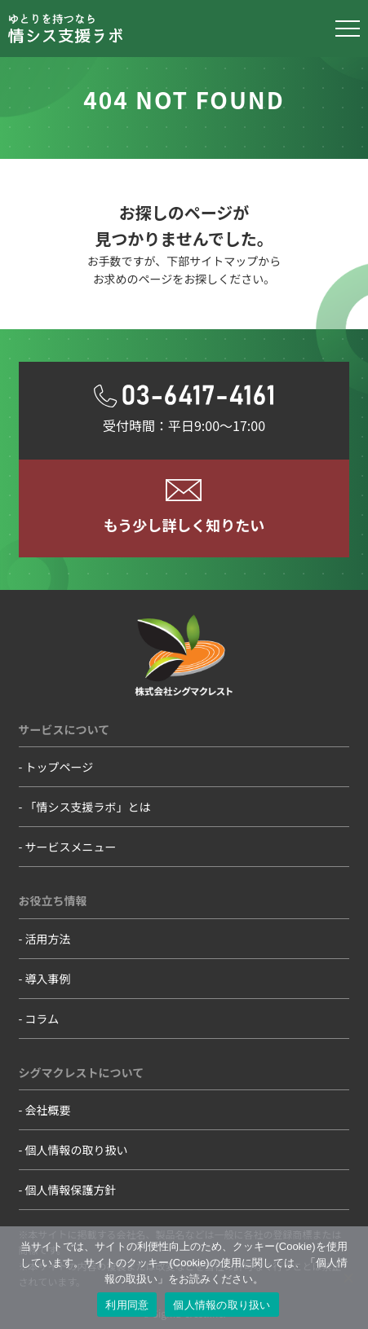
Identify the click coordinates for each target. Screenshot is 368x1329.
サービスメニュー (71, 846)
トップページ (59, 767)
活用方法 (48, 939)
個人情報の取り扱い (76, 1150)
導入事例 (48, 978)
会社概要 (48, 1110)
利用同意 (127, 1305)
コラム (42, 1018)
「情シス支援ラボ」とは (88, 807)
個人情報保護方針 (71, 1190)
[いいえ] (347, 1278)
